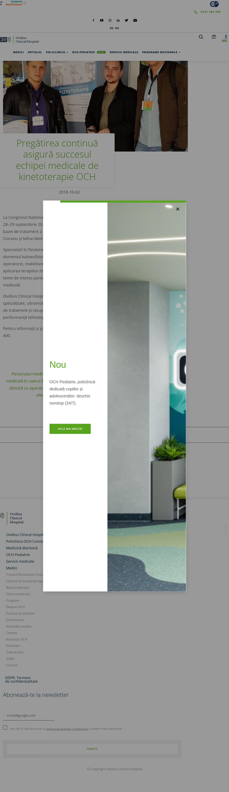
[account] (226, 36)
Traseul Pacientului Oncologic (28, 574)
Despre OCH (15, 607)
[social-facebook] (93, 20)
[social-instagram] (110, 20)
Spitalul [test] (35, 52)
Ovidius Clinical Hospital (26, 534)
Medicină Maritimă (22, 548)
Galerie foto (15, 652)
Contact (12, 665)
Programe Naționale (161, 52)
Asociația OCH (16, 639)
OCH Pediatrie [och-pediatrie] (89, 52)
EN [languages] (111, 28)
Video (10, 658)
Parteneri (13, 646)
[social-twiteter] (126, 20)
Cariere (11, 633)
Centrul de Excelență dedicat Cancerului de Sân (41, 581)
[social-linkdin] (118, 20)
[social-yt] (101, 20)
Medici (11, 568)
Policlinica (57, 52)
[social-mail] (135, 20)
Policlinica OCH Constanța (28, 541)
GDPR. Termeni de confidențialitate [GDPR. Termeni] (21, 679)
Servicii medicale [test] (124, 52)
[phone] (110, 12)
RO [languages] (117, 28)
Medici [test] (18, 52)
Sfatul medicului (18, 594)
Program (12, 600)
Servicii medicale (20, 561)
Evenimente (15, 620)
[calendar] (214, 36)
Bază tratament (17, 587)
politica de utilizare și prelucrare (67, 729)
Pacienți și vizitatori (20, 613)
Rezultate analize (18, 626)
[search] (201, 36)
